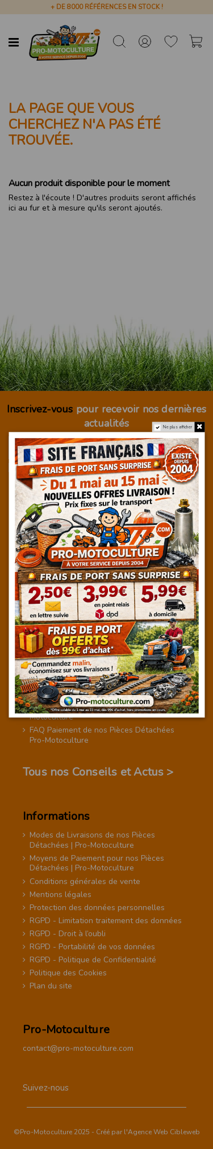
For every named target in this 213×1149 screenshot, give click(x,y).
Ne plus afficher (178, 427)
